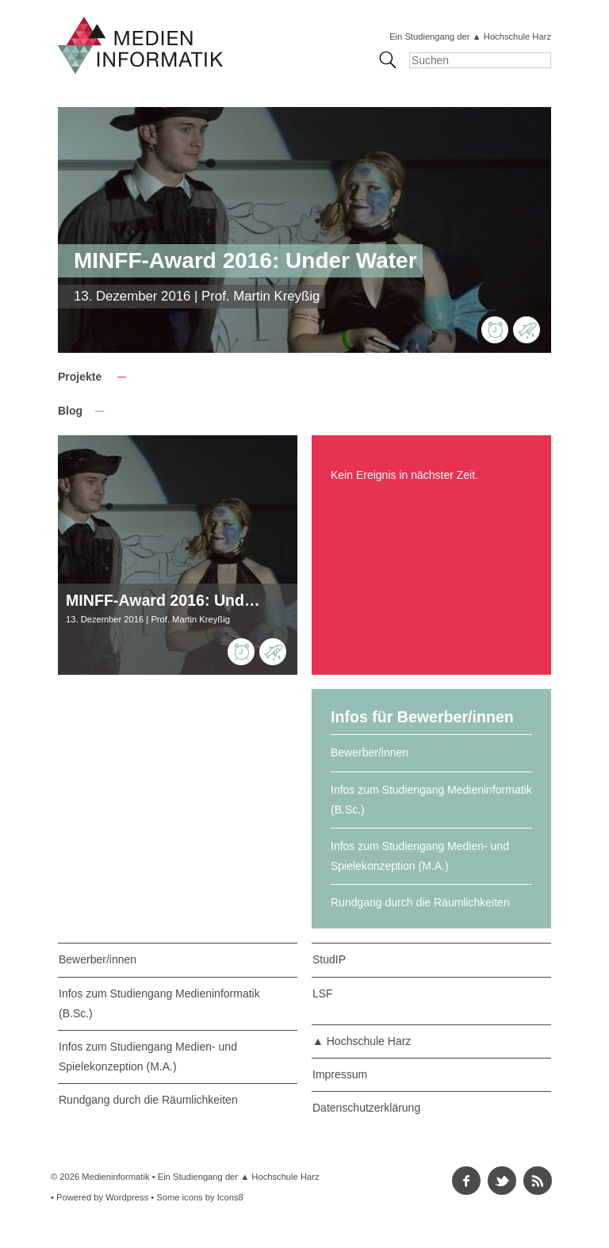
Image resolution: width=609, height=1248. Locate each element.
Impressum (339, 1074)
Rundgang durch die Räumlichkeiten (420, 902)
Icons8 (230, 1197)
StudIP (329, 959)
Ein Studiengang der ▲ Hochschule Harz (470, 36)
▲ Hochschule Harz (361, 1041)
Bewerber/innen (369, 752)
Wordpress (126, 1197)
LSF (322, 993)
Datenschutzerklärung (366, 1107)
